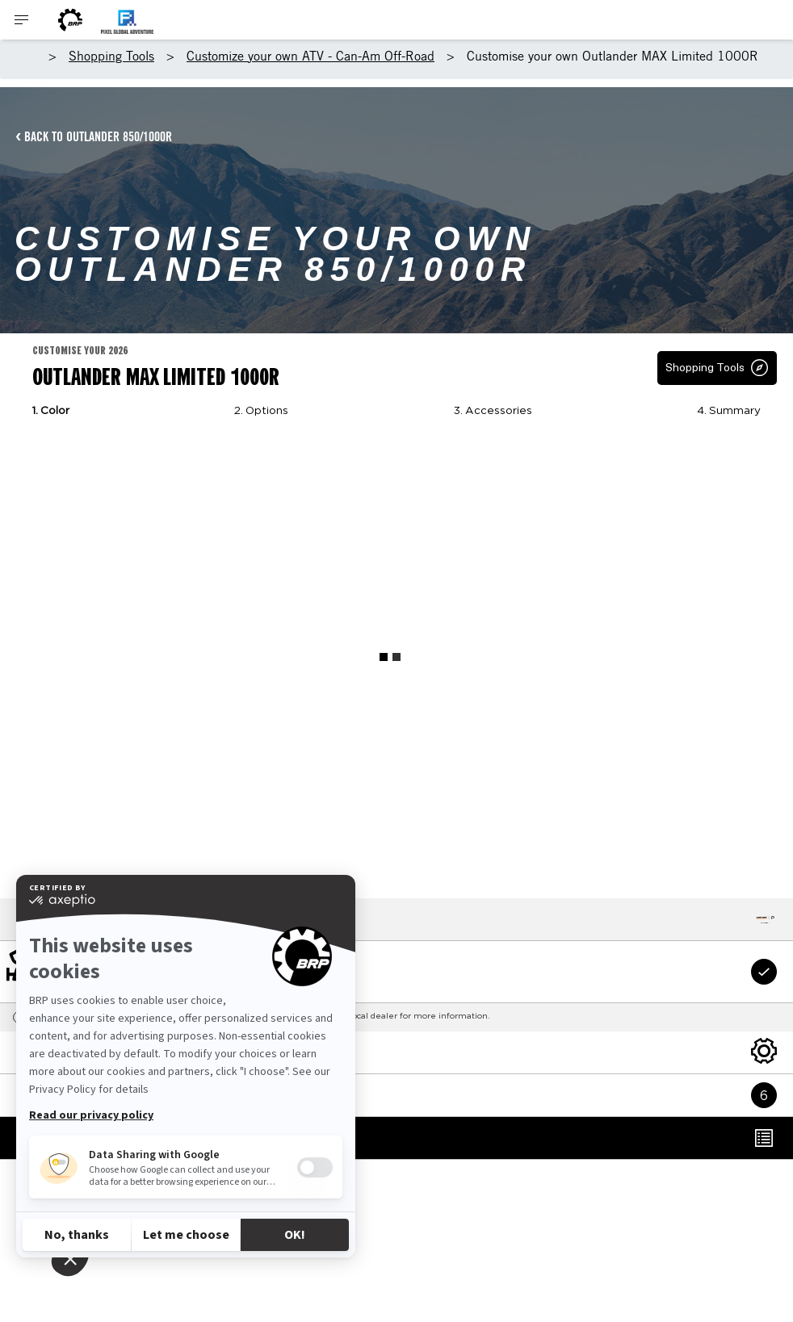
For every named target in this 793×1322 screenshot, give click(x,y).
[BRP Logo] (70, 20)
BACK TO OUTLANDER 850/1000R (98, 136)
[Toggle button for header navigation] (22, 20)
